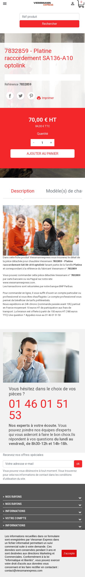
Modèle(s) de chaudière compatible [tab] (64, 191)
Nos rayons (13, 496)
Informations (15, 511)
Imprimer (45, 98)
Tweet (20, 96)
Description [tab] (22, 191)
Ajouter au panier (42, 153)
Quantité (42, 133)
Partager (10, 96)
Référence (11, 84)
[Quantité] (42, 142)
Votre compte (15, 518)
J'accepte (69, 553)
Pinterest (31, 96)
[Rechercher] (49, 16)
